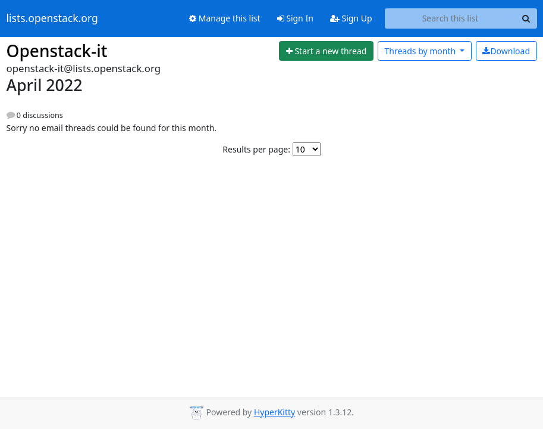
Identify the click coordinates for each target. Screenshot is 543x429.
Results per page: (256, 149)
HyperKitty (274, 412)
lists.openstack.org (52, 18)
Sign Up (351, 18)
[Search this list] (450, 18)
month (420, 51)
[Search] (526, 18)
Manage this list (224, 18)
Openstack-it (57, 50)
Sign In (295, 18)
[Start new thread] (326, 51)
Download (506, 51)
